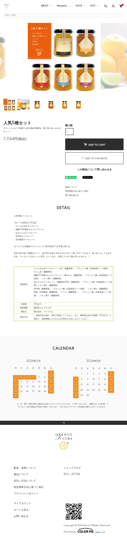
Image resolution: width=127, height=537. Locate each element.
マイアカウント (22, 503)
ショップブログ (72, 468)
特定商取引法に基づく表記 (76, 191)
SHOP (79, 6)
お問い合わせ (21, 516)
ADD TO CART (94, 144)
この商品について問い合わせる (94, 169)
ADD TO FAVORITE (94, 158)
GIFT (92, 6)
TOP (7, 15)
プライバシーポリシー (26, 493)
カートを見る (21, 510)
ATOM (75, 474)
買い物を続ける (72, 195)
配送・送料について (25, 468)
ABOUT (44, 6)
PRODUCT (62, 6)
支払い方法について (25, 480)
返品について (71, 187)
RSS (66, 474)
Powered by (84, 530)
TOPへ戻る (63, 423)
